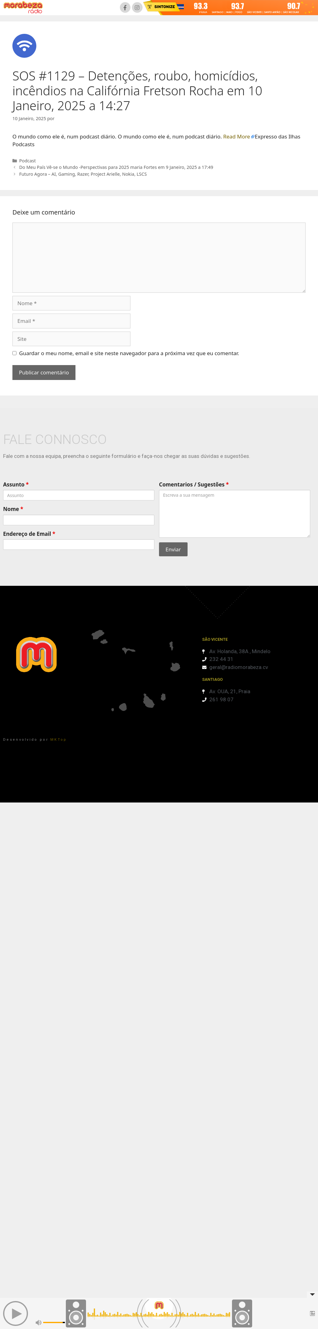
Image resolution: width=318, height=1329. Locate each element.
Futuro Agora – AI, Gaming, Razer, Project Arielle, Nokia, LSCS (83, 174)
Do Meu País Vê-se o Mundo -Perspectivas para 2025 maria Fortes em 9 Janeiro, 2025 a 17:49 (116, 167)
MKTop (58, 740)
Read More (236, 136)
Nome (13, 509)
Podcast (27, 161)
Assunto (16, 484)
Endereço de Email (29, 533)
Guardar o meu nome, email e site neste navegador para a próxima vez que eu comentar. (129, 353)
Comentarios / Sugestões (194, 484)
